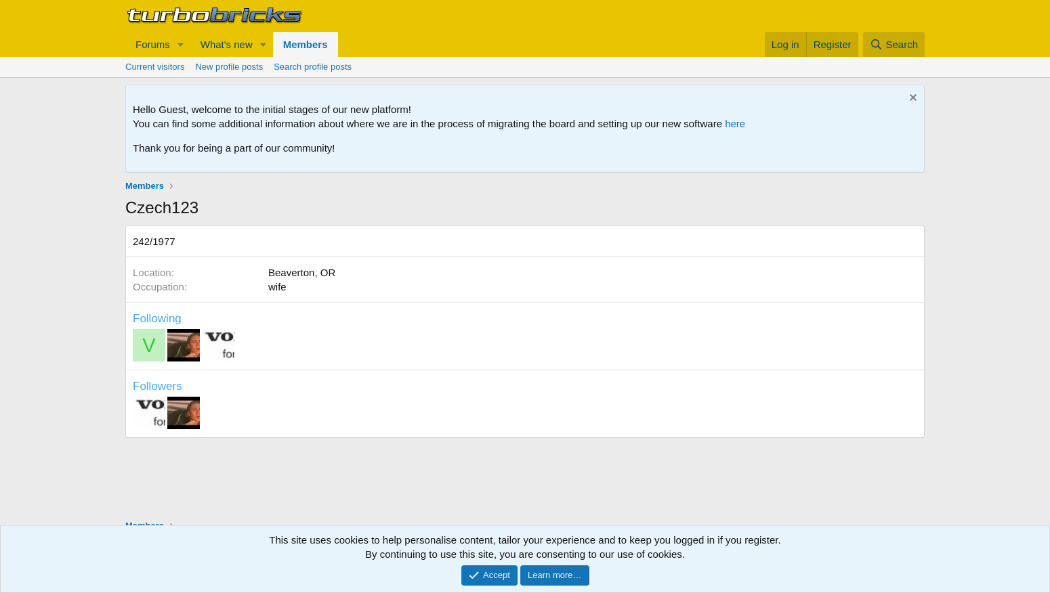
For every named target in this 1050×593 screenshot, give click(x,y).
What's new (227, 44)
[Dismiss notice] (911, 99)
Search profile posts (313, 67)
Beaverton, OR (301, 272)
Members (305, 44)
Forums (152, 44)
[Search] (894, 44)
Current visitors (154, 67)
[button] (180, 44)
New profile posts (229, 67)
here (735, 123)
